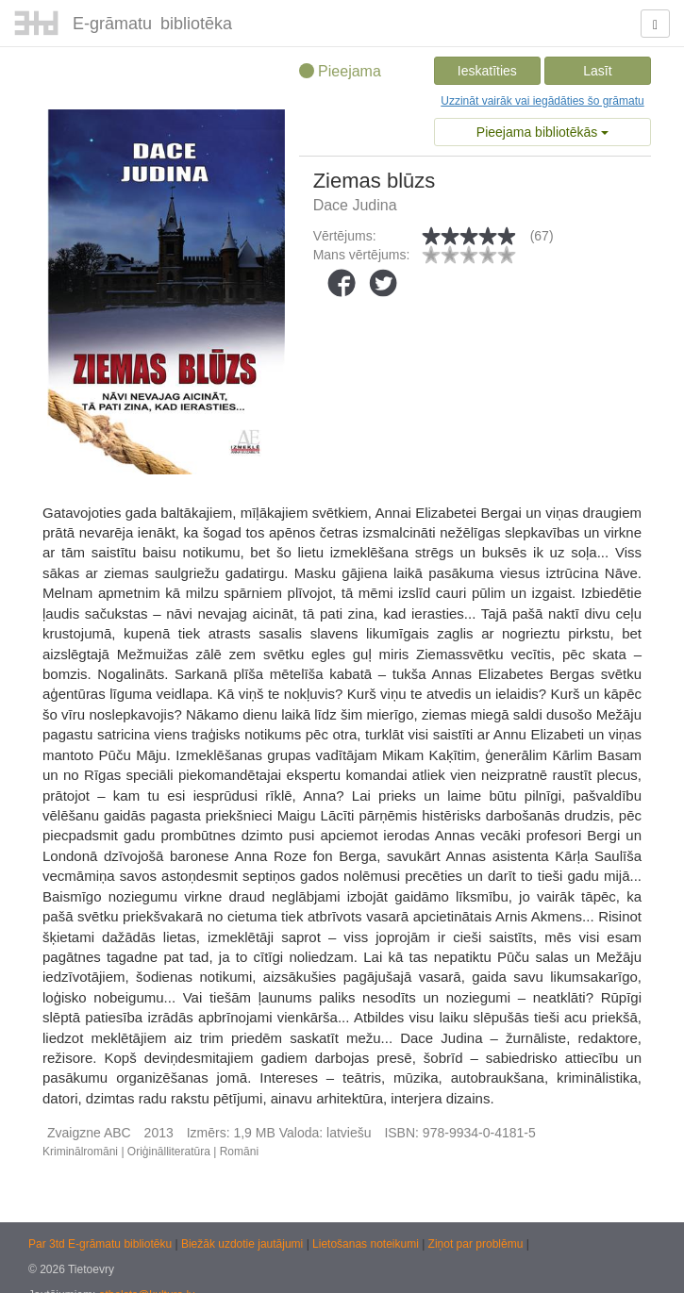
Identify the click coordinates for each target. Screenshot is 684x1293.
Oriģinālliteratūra (168, 1151)
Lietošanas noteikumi (367, 1244)
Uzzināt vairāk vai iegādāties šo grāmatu (542, 101)
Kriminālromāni (80, 1151)
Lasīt (597, 70)
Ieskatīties (487, 70)
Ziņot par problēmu (476, 1244)
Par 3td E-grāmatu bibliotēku (101, 1244)
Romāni (239, 1151)
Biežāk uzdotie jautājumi (244, 1244)
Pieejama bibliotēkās (542, 132)
